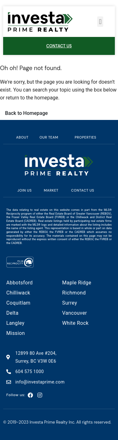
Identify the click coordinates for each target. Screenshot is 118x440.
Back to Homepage (26, 113)
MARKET (51, 190)
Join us (24, 190)
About (22, 137)
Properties (85, 137)
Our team (48, 137)
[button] (100, 21)
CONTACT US (59, 46)
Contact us (82, 190)
